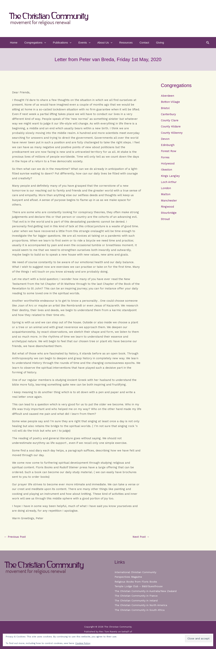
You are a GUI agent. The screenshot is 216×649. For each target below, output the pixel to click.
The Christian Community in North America (141, 605)
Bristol (165, 108)
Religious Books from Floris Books (136, 581)
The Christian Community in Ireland (136, 600)
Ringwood (167, 208)
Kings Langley (170, 177)
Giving (150, 42)
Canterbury (168, 114)
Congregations (33, 42)
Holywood (168, 164)
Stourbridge (169, 214)
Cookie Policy (82, 643)
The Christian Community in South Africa (140, 609)
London (166, 189)
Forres (165, 158)
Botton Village (170, 102)
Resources (118, 42)
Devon (165, 139)
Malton (165, 195)
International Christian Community (136, 572)
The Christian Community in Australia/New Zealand (146, 591)
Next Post (140, 536)
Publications (59, 42)
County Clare (170, 120)
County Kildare (171, 127)
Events (79, 42)
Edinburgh (168, 145)
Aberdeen (167, 95)
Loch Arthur (169, 183)
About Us (98, 42)
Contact (135, 42)
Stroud (165, 220)
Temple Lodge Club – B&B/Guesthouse (139, 586)
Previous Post (15, 536)
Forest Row (169, 152)
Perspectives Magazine (129, 576)
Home (13, 42)
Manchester (169, 202)
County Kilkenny (172, 133)
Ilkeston (166, 170)
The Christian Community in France (136, 595)
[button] (42, 42)
